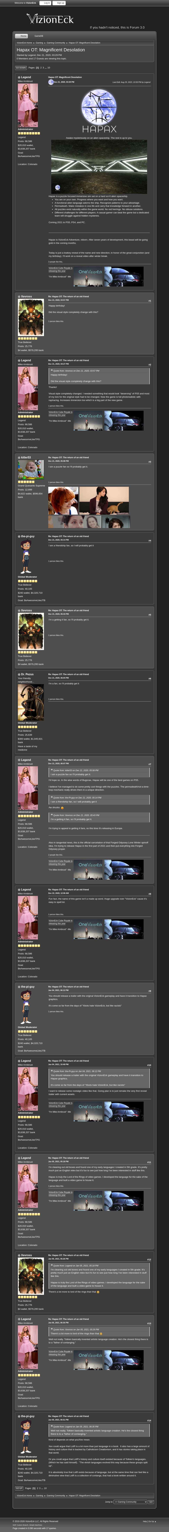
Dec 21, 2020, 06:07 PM (58, 763)
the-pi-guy (27, 536)
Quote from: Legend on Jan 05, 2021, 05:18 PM (75, 1266)
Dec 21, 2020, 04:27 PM (58, 364)
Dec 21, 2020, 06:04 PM (58, 678)
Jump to (109, 1502)
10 (48, 67)
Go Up (19, 1488)
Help (145, 1521)
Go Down (21, 68)
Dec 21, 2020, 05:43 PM (58, 614)
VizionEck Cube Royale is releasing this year (60, 1104)
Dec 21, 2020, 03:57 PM (58, 300)
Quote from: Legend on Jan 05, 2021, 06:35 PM (75, 1426)
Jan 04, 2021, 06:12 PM (58, 990)
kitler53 (26, 457)
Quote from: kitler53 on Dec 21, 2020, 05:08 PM (75, 770)
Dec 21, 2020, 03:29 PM (64, 82)
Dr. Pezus (27, 674)
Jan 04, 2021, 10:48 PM (58, 1064)
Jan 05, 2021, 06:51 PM (58, 1420)
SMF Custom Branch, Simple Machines (27, 1525)
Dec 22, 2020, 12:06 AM (58, 893)
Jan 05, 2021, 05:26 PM (58, 1259)
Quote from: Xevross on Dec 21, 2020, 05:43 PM (76, 815)
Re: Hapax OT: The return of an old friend (68, 296)
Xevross (26, 296)
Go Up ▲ (152, 1521)
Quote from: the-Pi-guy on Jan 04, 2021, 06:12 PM (77, 1071)
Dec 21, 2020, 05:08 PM (58, 461)
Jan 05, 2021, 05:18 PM (58, 1161)
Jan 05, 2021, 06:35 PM (58, 1323)
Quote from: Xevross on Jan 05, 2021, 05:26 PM (76, 1329)
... (46, 67)
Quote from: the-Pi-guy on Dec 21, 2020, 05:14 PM (77, 798)
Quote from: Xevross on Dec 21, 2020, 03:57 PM (76, 371)
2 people (51, 855)
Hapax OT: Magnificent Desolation (65, 77)
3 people (51, 262)
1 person (52, 321)
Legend (26, 77)
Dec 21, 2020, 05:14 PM (58, 540)
